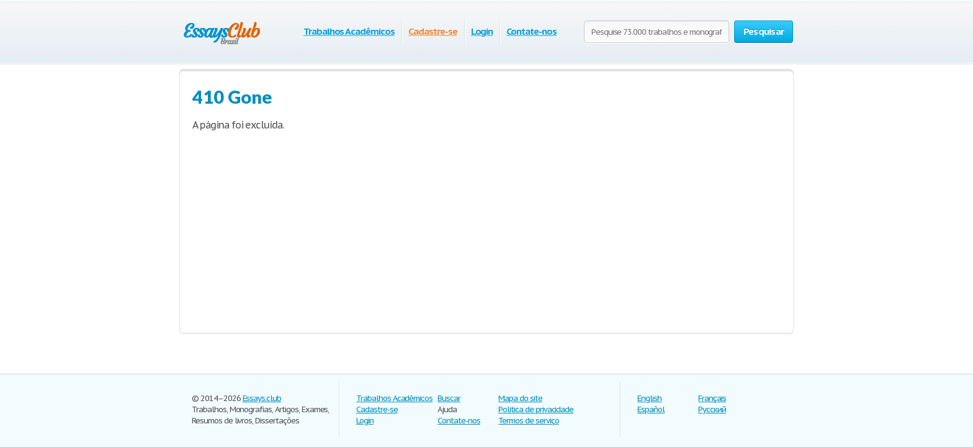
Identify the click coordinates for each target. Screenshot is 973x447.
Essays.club (262, 398)
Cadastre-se (432, 31)
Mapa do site (520, 398)
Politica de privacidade (535, 409)
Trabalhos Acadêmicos (349, 31)
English (649, 398)
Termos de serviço (528, 420)
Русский (712, 409)
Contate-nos (531, 31)
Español (651, 409)
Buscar (448, 398)
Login (482, 31)
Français (712, 398)
